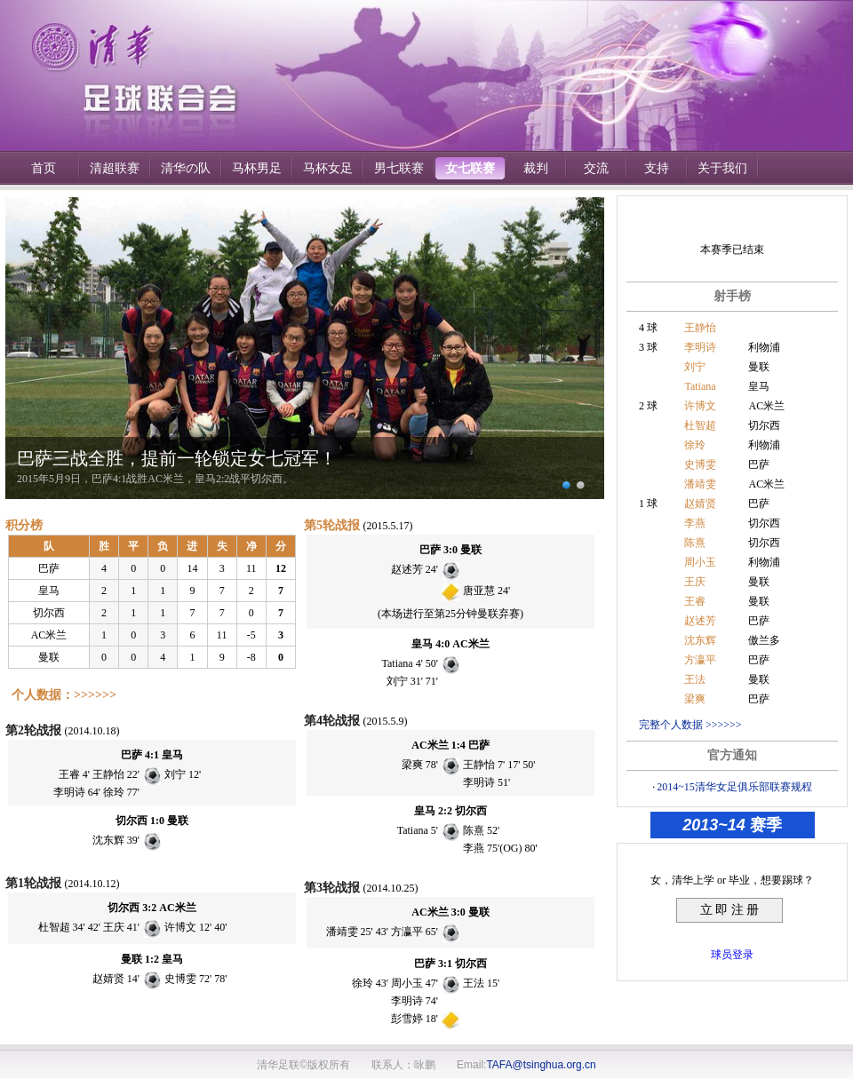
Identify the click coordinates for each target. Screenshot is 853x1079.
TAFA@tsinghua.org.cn (540, 1065)
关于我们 (722, 168)
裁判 (535, 168)
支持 (656, 168)
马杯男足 (257, 168)
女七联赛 (470, 168)
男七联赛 (399, 168)
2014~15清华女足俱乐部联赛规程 (734, 787)
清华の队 (186, 168)
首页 (43, 168)
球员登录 (732, 954)
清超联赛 (115, 168)
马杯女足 (328, 168)
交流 (596, 168)
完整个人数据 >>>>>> (690, 724)
